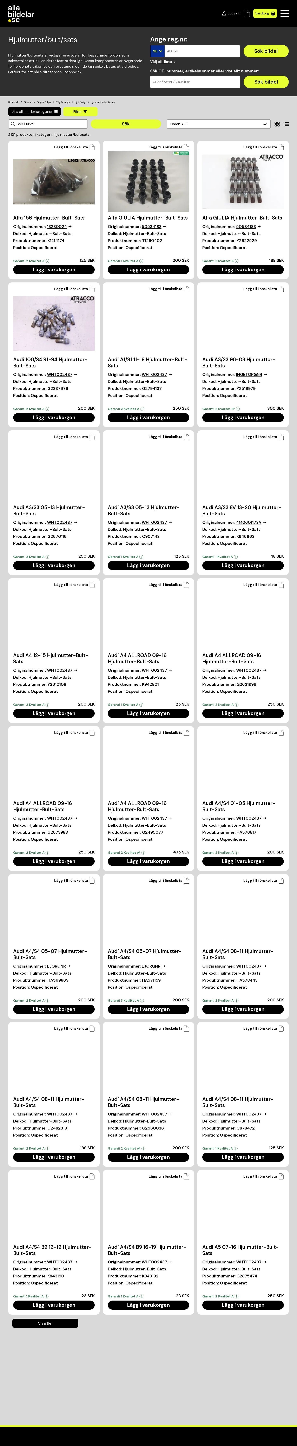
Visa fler (45, 1323)
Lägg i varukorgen (54, 269)
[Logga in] (231, 13)
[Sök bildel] (266, 51)
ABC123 (172, 51)
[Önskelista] (247, 13)
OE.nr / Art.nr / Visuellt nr (171, 82)
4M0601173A (251, 522)
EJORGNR (59, 966)
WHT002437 (62, 374)
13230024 (59, 226)
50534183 (154, 226)
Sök (126, 124)
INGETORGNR (251, 374)
